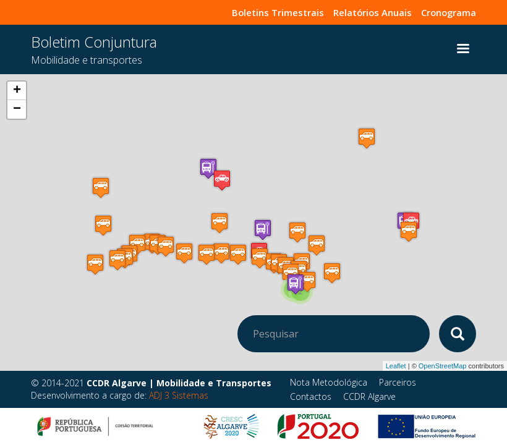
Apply (457, 333)
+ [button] (17, 91)
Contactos (310, 396)
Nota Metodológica (328, 382)
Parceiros (397, 382)
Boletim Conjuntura (94, 42)
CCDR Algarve (369, 396)
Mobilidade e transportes (86, 60)
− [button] (17, 109)
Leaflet (396, 366)
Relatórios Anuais (365, 12)
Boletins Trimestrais (265, 12)
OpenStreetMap (443, 366)
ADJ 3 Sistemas (178, 395)
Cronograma (446, 12)
